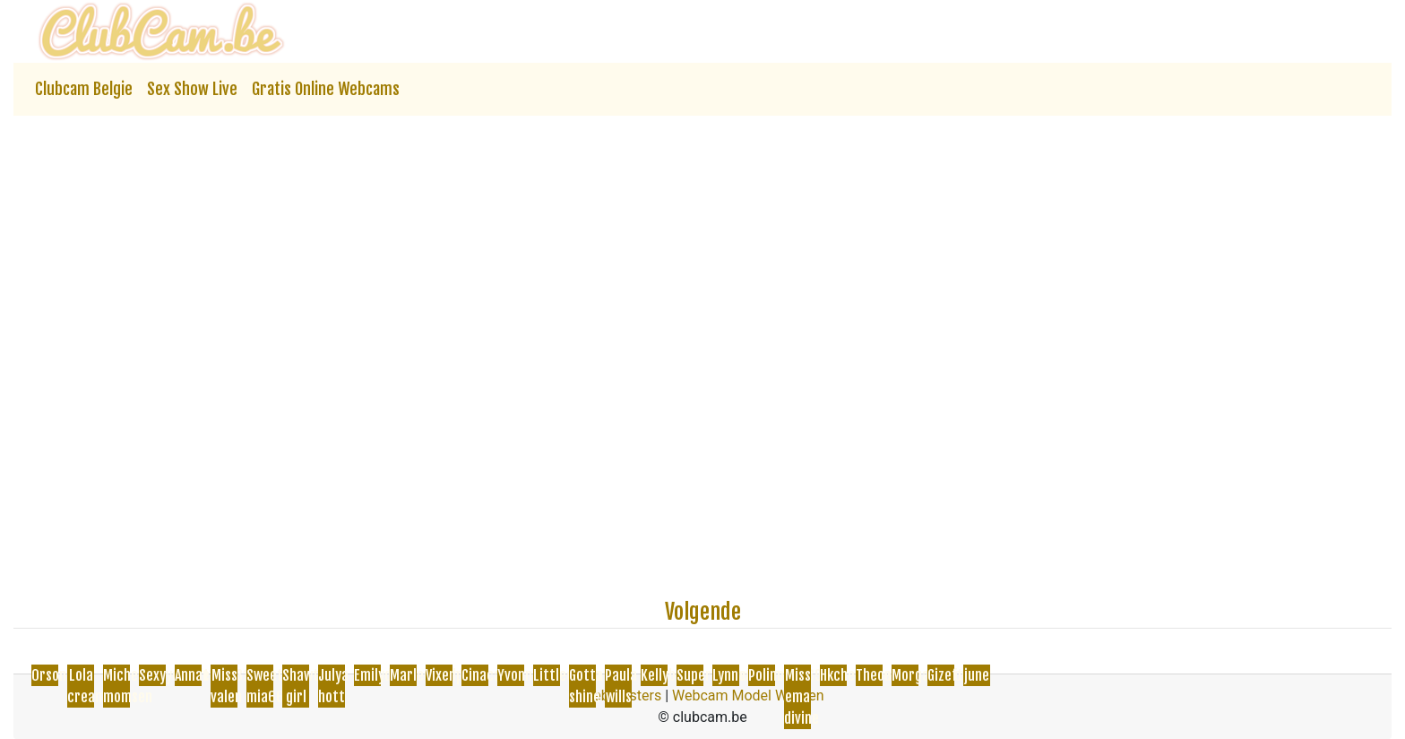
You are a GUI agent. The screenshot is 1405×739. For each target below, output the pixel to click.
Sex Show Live (192, 89)
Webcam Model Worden (748, 695)
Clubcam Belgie (84, 89)
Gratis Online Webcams (326, 89)
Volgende (703, 611)
